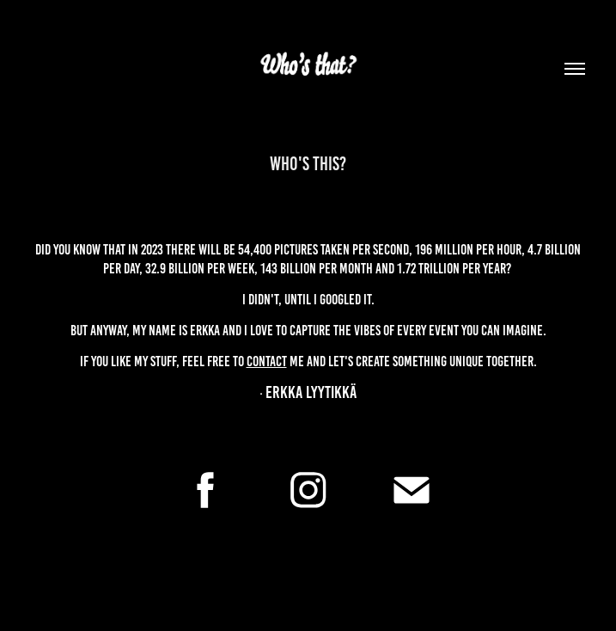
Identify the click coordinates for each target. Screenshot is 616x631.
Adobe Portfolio (333, 589)
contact (267, 361)
